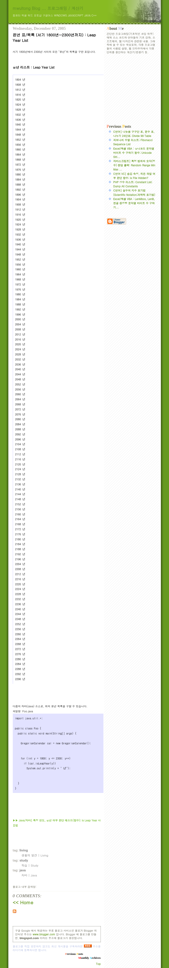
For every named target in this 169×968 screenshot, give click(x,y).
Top (98, 964)
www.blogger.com (44, 934)
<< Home (23, 902)
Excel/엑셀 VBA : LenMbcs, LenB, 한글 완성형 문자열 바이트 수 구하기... (134, 203)
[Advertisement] (131, 89)
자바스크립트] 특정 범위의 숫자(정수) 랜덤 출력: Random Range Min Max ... (134, 165)
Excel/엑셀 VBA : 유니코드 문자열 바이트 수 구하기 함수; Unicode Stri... (133, 153)
